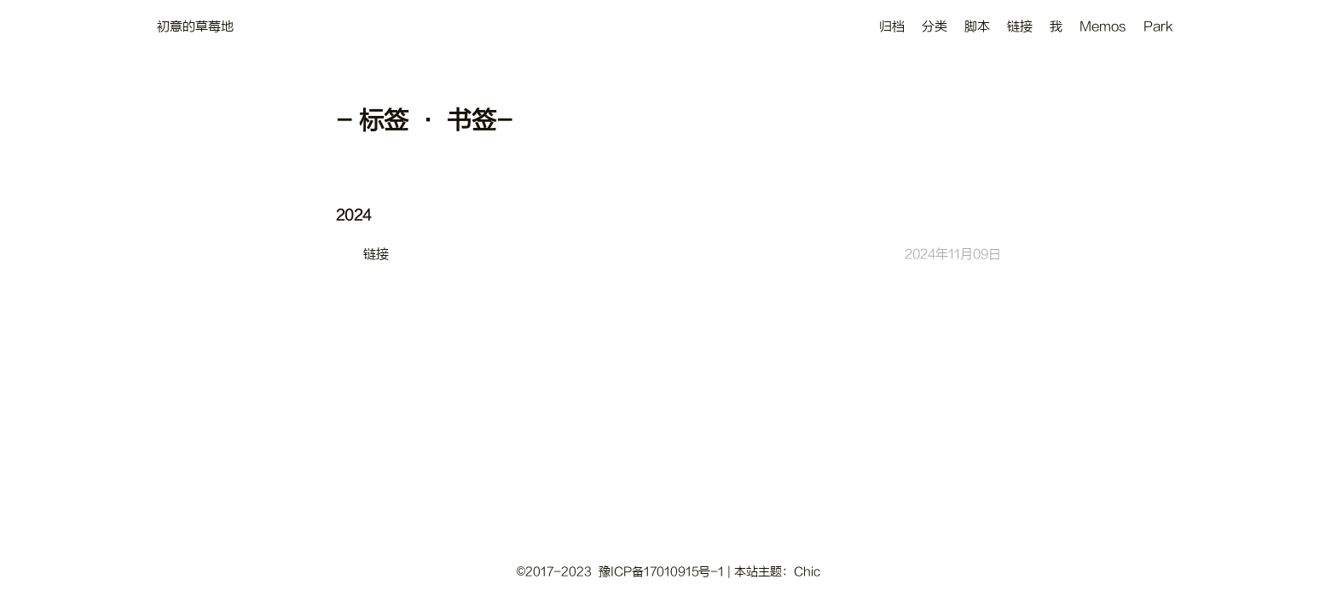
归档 (892, 27)
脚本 (977, 27)
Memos (1102, 27)
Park (1158, 27)
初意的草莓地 (195, 27)
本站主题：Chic (777, 572)
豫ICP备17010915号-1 (661, 572)
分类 (934, 27)
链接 (1020, 27)
